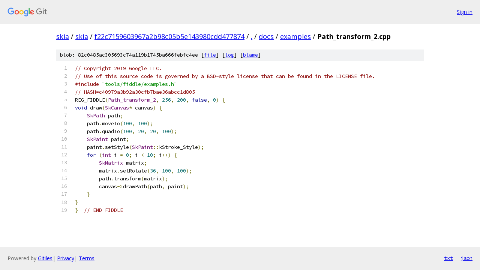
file (210, 55)
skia (62, 36)
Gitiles (45, 258)
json (466, 258)
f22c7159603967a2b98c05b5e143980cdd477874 (169, 36)
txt (448, 258)
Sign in (464, 11)
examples (295, 36)
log (229, 55)
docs (266, 36)
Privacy (65, 258)
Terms (86, 258)
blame (250, 55)
